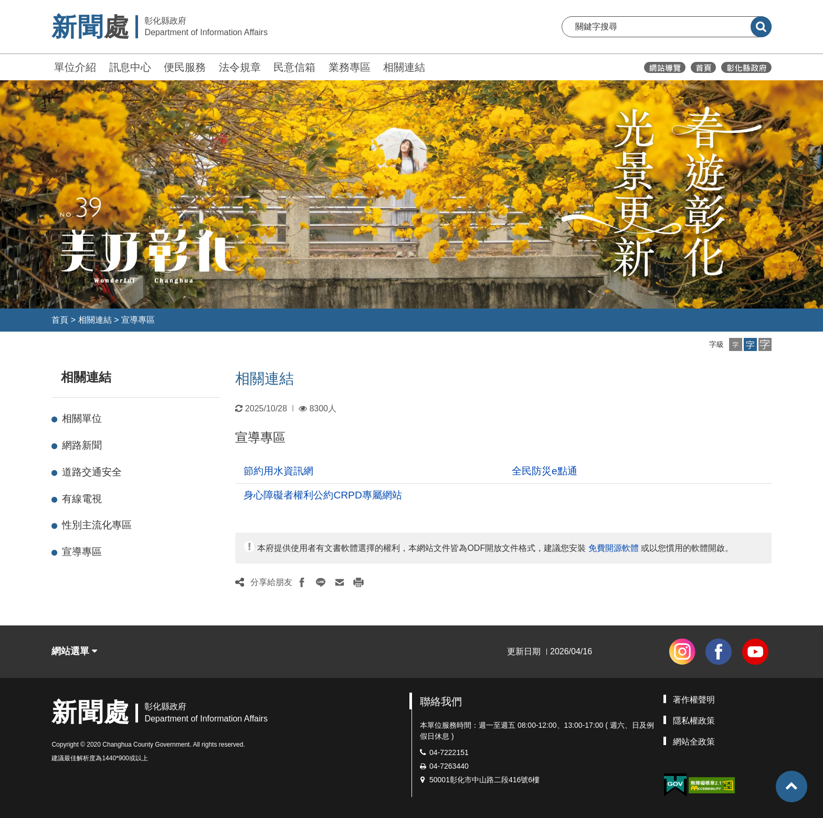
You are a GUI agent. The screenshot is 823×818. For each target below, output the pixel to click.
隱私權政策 (694, 720)
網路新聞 (82, 445)
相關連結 (404, 67)
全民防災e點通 (544, 470)
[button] (735, 344)
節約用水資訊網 (278, 470)
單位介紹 (75, 67)
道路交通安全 (92, 471)
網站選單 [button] (74, 651)
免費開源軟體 (613, 548)
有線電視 (82, 498)
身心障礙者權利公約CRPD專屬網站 (323, 495)
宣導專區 (138, 319)
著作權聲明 (694, 699)
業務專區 (350, 67)
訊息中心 (130, 67)
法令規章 (240, 67)
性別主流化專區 (97, 524)
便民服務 (185, 67)
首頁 (59, 319)
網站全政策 (694, 741)
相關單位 (82, 418)
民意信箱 (294, 67)
